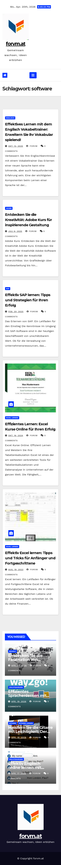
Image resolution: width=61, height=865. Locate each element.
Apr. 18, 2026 (18, 737)
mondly (12, 651)
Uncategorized (16, 687)
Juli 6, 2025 (15, 231)
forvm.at (15, 44)
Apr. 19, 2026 (18, 701)
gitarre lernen (26, 723)
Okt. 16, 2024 (15, 435)
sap (7, 288)
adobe (9, 208)
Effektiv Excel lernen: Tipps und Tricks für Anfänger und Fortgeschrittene (30, 558)
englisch (10, 118)
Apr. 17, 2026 (18, 773)
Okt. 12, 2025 (15, 146)
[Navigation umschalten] (33, 75)
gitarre (12, 723)
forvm (31, 146)
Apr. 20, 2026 (19, 665)
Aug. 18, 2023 (15, 569)
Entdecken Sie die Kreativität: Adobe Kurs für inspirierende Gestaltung (28, 219)
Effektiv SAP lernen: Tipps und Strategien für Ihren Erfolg (27, 300)
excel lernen (12, 418)
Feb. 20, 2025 (15, 311)
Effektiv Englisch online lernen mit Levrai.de (24, 767)
